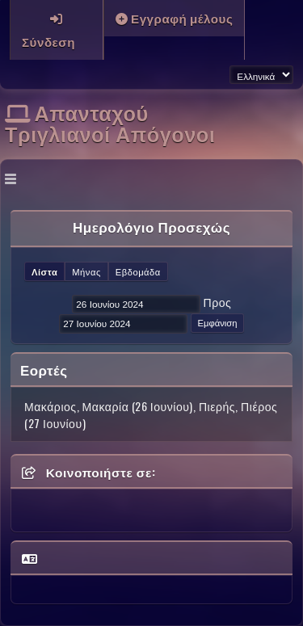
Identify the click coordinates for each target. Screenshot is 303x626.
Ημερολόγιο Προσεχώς (151, 226)
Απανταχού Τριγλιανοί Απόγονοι (110, 122)
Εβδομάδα (138, 271)
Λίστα (44, 271)
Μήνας (86, 271)
